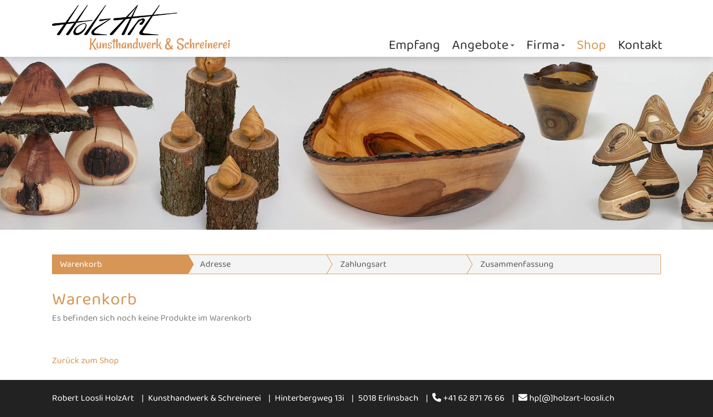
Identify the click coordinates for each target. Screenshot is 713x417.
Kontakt (640, 45)
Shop (591, 45)
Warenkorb (81, 264)
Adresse (215, 264)
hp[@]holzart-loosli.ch (566, 398)
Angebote (483, 45)
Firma (545, 45)
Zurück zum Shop (85, 361)
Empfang (414, 45)
